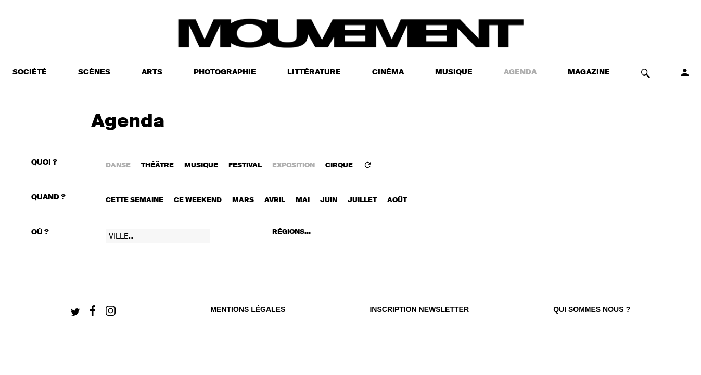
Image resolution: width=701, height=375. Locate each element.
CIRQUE (339, 165)
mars (243, 200)
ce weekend (198, 200)
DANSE (118, 165)
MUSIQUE (454, 72)
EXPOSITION (293, 165)
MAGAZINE (589, 72)
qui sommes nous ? (591, 309)
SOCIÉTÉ (29, 72)
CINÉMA (388, 72)
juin (328, 200)
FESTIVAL (245, 165)
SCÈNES (94, 72)
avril (274, 200)
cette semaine (134, 200)
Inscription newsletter (419, 309)
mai (303, 200)
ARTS (152, 72)
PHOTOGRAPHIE (225, 72)
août (397, 200)
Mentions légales (247, 309)
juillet (362, 200)
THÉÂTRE (157, 165)
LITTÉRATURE (314, 72)
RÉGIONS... (291, 232)
